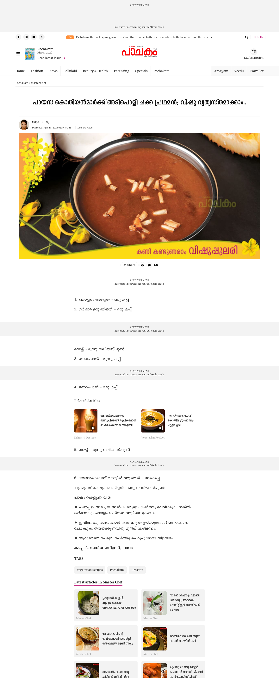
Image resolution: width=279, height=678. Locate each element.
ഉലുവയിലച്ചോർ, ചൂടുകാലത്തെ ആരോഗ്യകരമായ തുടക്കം (119, 603)
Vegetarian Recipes (153, 437)
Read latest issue (49, 58)
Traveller (257, 71)
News (53, 71)
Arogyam (221, 71)
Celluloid (70, 71)
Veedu (239, 71)
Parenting (121, 71)
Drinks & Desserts (85, 437)
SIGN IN (258, 37)
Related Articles (87, 401)
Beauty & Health (95, 71)
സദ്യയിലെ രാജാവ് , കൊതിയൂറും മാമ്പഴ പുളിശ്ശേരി (181, 421)
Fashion (37, 71)
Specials (141, 71)
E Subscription (254, 57)
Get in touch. (157, 27)
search (246, 37)
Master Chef (38, 83)
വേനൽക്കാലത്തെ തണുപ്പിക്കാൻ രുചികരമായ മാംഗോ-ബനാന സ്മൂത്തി (118, 421)
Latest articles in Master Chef (98, 582)
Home (20, 71)
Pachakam (45, 49)
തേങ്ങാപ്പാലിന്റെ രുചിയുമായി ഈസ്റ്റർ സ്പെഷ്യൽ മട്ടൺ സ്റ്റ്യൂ (117, 639)
